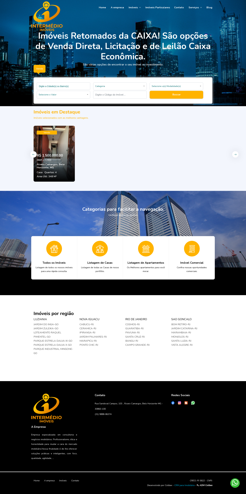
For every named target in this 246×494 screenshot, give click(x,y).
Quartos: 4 (50, 172)
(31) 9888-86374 (103, 414)
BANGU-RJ (131, 341)
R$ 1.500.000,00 (50, 155)
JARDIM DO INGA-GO (46, 324)
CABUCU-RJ (87, 324)
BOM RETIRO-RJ (180, 324)
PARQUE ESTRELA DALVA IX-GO (53, 341)
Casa (40, 172)
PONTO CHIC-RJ (89, 345)
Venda (47, 132)
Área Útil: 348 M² (47, 176)
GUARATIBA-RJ (134, 328)
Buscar (176, 94)
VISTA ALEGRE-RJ (182, 345)
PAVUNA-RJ (132, 332)
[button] (120, 86)
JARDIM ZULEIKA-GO (46, 328)
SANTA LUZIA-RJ (181, 341)
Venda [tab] (39, 68)
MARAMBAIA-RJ (181, 332)
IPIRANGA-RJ (87, 332)
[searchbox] (64, 86)
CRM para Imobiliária (184, 485)
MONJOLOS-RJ (179, 337)
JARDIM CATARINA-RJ (184, 328)
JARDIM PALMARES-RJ (93, 337)
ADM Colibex (204, 485)
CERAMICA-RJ (88, 328)
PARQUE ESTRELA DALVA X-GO (53, 345)
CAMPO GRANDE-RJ (137, 345)
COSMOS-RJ (132, 324)
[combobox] (63, 86)
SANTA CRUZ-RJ (135, 337)
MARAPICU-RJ (88, 341)
